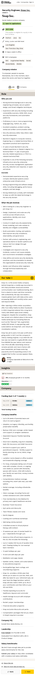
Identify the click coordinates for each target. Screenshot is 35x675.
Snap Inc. (25, 10)
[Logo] (6, 2)
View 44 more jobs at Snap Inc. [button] (13, 666)
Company (22, 87)
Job (11, 87)
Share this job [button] (7, 663)
